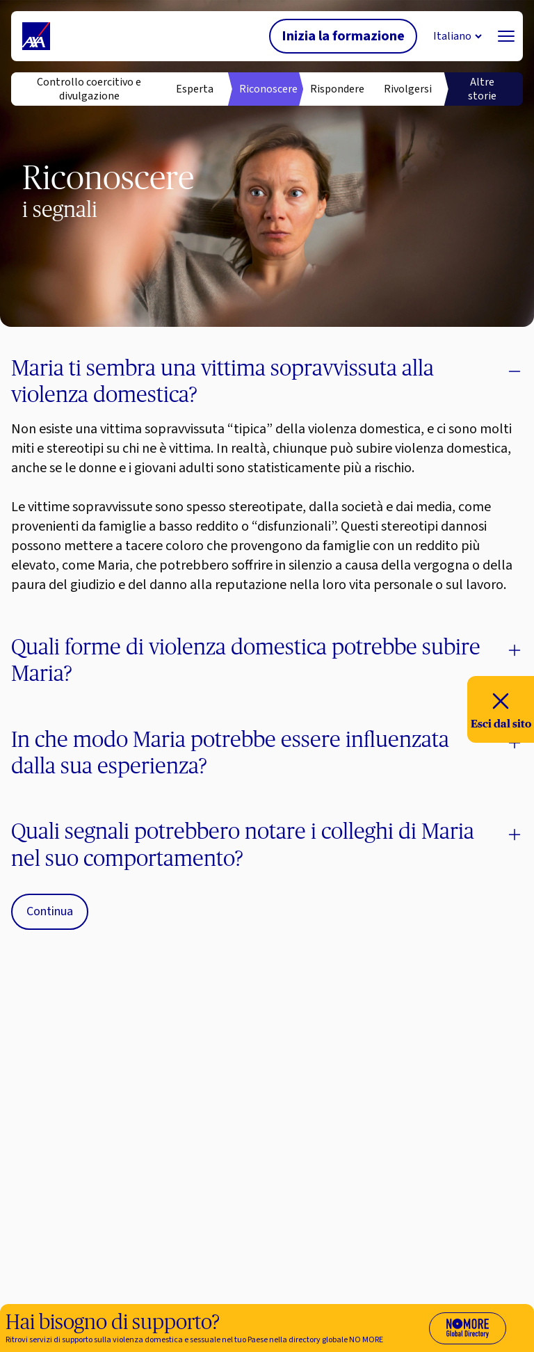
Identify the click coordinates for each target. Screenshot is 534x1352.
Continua (49, 911)
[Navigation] (506, 36)
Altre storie (482, 89)
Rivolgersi (408, 89)
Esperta (194, 89)
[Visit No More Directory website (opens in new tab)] (467, 1328)
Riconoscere (267, 89)
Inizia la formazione (343, 36)
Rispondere (337, 89)
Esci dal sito (501, 708)
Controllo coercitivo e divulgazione (89, 89)
